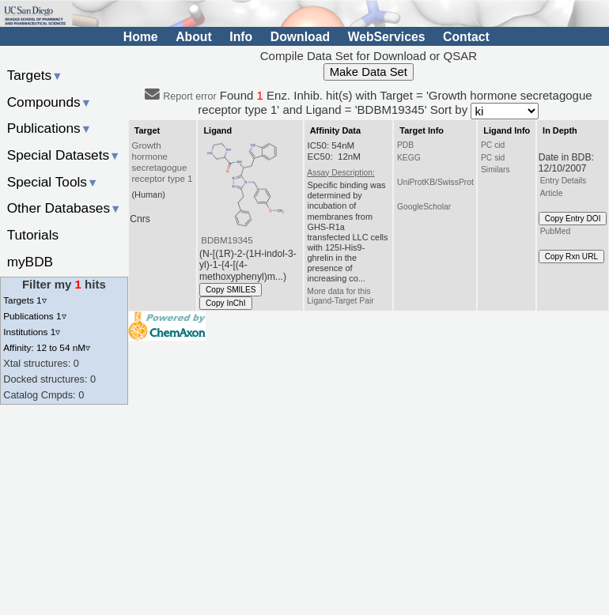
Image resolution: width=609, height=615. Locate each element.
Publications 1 (34, 316)
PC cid (493, 145)
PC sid (493, 157)
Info (240, 36)
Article (551, 193)
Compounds (49, 102)
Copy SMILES (231, 289)
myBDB (30, 262)
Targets (35, 75)
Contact (466, 36)
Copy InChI (226, 303)
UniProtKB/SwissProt (435, 182)
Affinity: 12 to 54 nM (46, 347)
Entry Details (563, 180)
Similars (495, 169)
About (193, 36)
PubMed (555, 231)
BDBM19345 (226, 240)
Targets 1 (24, 300)
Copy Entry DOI (573, 218)
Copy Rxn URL (571, 256)
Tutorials (33, 235)
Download (300, 36)
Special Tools (53, 182)
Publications (49, 128)
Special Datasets (64, 155)
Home (140, 36)
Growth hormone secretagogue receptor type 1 (162, 162)
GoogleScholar (424, 206)
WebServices (387, 36)
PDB (405, 145)
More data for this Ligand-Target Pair (340, 296)
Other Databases (64, 208)
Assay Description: (340, 172)
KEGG (409, 157)
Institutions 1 (31, 331)
